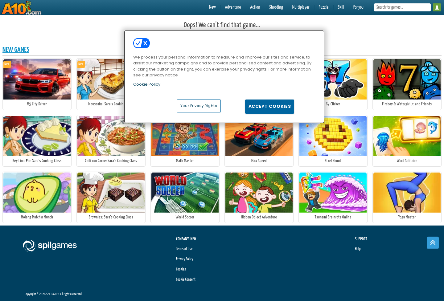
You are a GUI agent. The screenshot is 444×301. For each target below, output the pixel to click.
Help (357, 249)
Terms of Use (184, 249)
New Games (15, 49)
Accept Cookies (270, 106)
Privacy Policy (184, 259)
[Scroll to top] (433, 243)
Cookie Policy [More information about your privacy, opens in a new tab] (146, 84)
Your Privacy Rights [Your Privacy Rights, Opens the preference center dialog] (198, 105)
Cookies (181, 269)
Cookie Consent (185, 280)
